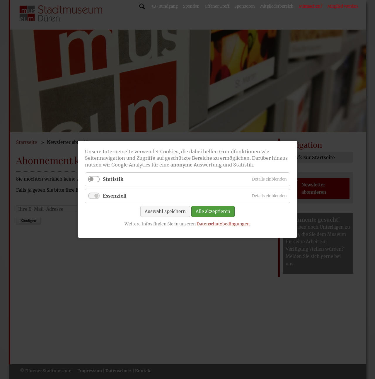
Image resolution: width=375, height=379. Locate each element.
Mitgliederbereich (277, 6)
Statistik (113, 179)
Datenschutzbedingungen (223, 224)
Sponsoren (244, 6)
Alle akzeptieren (213, 211)
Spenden (191, 6)
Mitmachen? (310, 6)
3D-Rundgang (164, 6)
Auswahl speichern (165, 211)
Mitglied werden (343, 6)
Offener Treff (217, 6)
